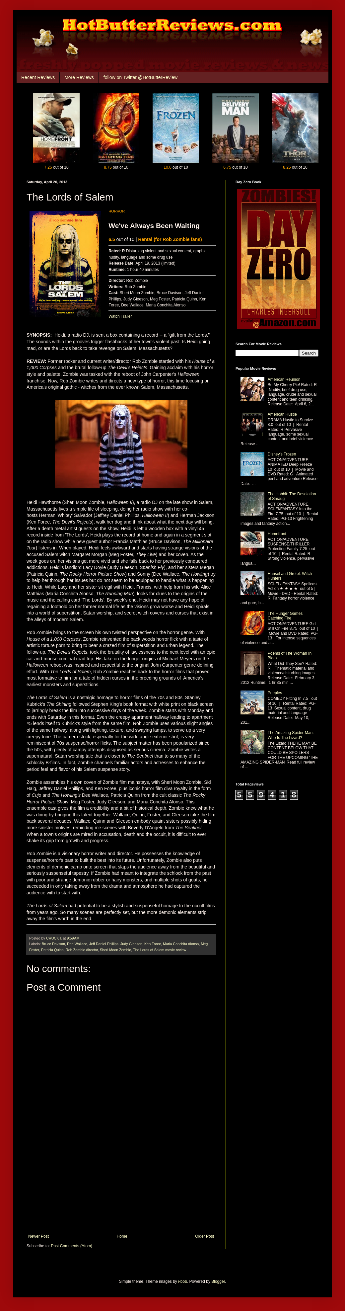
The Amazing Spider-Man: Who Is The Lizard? (291, 735)
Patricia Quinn (52, 950)
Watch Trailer (120, 316)
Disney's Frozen (282, 454)
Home (122, 1236)
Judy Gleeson (131, 944)
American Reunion (284, 379)
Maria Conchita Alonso (181, 944)
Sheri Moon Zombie (115, 950)
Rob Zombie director (82, 950)
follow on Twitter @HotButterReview (140, 77)
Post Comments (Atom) (71, 1246)
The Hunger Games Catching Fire (285, 615)
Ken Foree (152, 944)
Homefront (277, 534)
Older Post (204, 1236)
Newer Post (38, 1236)
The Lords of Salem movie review (159, 950)
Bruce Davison (53, 944)
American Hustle (282, 414)
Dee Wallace (77, 944)
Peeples (275, 693)
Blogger (218, 1281)
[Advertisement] (121, 1184)
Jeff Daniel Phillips (103, 944)
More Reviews (79, 77)
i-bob (182, 1281)
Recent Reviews (38, 77)
